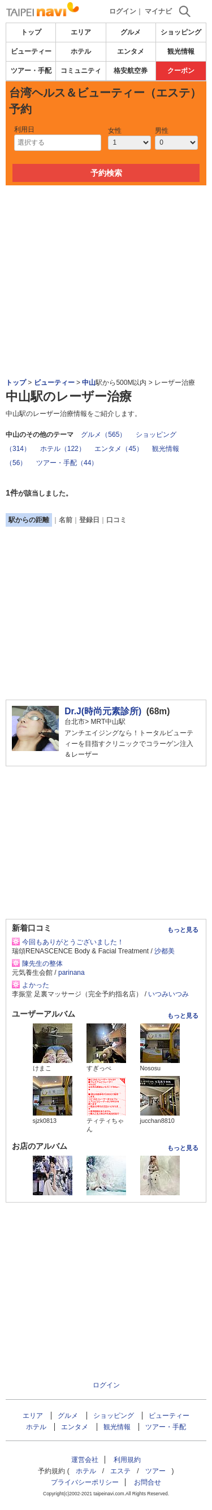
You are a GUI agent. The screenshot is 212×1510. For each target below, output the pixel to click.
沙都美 (164, 951)
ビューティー (31, 51)
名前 (65, 520)
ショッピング (181, 32)
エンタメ (130, 51)
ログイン (122, 11)
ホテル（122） (62, 449)
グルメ (130, 32)
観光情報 (180, 51)
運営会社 (84, 1460)
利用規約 (127, 1460)
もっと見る (182, 929)
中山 (89, 383)
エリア (81, 32)
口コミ (116, 520)
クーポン (180, 71)
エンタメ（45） (118, 449)
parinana (71, 973)
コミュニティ (80, 71)
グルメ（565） (103, 435)
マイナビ (158, 11)
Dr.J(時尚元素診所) (102, 711)
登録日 (89, 520)
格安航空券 (131, 71)
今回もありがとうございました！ (73, 942)
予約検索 (106, 172)
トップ (31, 32)
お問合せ (147, 1482)
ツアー (155, 1471)
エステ (120, 1471)
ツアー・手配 (31, 71)
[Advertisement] (106, 219)
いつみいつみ (168, 994)
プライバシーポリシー (85, 1482)
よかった (35, 985)
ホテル (81, 51)
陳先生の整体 (42, 963)
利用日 (24, 129)
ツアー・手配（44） (67, 463)
